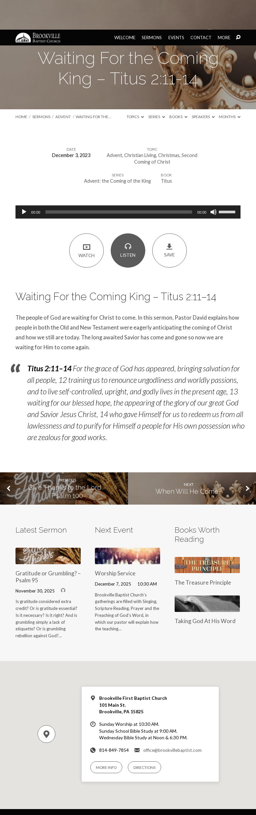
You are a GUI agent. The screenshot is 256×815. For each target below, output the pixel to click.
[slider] (118, 182)
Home (21, 87)
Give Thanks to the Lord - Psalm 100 (67, 462)
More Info (106, 738)
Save (169, 221)
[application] (128, 182)
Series (156, 87)
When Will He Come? (189, 462)
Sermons (152, 8)
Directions (144, 738)
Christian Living (140, 125)
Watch (86, 220)
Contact (201, 8)
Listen (128, 220)
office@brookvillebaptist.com (172, 720)
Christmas (169, 125)
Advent (63, 87)
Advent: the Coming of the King (117, 151)
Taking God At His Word (205, 591)
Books (178, 87)
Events (176, 8)
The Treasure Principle (203, 552)
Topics (135, 87)
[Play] (24, 182)
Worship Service (115, 543)
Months (230, 87)
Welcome (124, 8)
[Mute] (213, 182)
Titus (166, 151)
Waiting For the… (93, 87)
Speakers (203, 87)
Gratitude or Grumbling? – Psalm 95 (48, 547)
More (224, 8)
